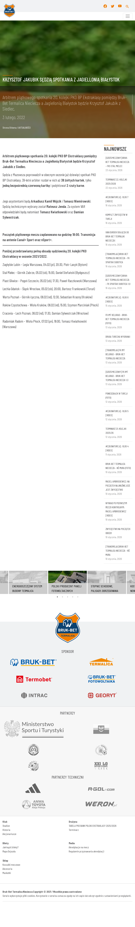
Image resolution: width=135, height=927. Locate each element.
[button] (127, 6)
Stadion (6, 825)
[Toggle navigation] (127, 16)
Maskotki (7, 872)
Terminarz (74, 829)
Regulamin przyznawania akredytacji (86, 851)
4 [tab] (72, 597)
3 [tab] (67, 597)
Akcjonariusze (9, 833)
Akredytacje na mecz (79, 847)
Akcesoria (7, 868)
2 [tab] (62, 597)
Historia (6, 829)
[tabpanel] (67, 582)
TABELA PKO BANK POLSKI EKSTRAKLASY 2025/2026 (92, 825)
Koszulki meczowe (11, 864)
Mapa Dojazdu (9, 851)
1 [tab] (57, 597)
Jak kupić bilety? (10, 847)
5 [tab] (78, 597)
